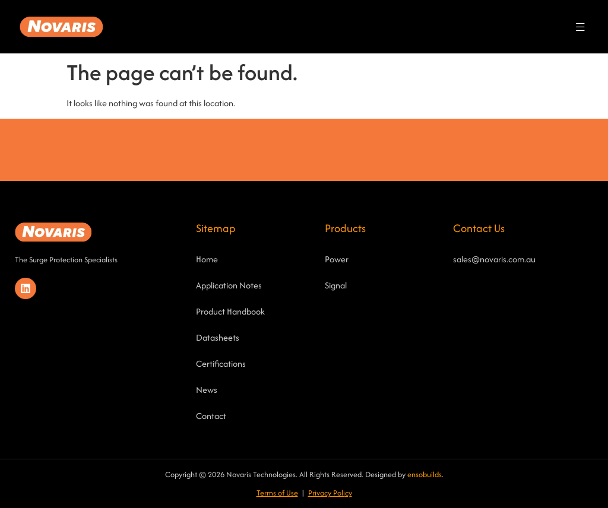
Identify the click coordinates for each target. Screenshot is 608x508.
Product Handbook (230, 311)
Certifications (221, 363)
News (206, 389)
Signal (336, 285)
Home (207, 259)
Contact (211, 415)
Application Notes (229, 285)
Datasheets (217, 337)
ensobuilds (424, 474)
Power (337, 259)
